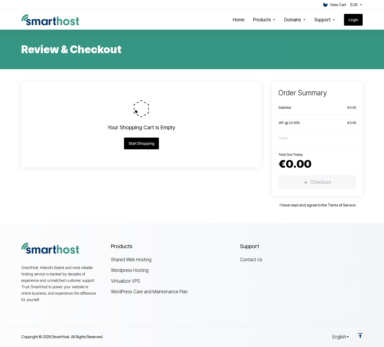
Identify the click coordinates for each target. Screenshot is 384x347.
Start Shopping (141, 143)
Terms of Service (341, 205)
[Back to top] (360, 335)
